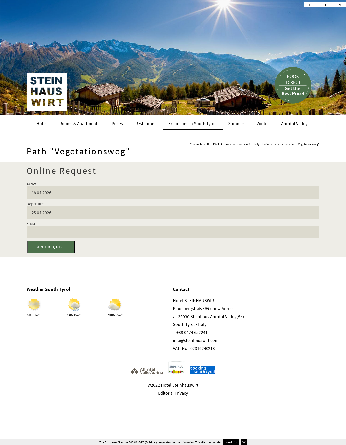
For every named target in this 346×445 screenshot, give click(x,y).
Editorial (166, 393)
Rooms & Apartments (79, 123)
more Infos (231, 442)
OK (244, 442)
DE (311, 4)
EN (339, 4)
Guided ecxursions (276, 144)
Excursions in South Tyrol (192, 123)
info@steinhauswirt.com (196, 340)
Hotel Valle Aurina (218, 144)
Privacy (181, 393)
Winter (263, 123)
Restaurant (145, 123)
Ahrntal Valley (294, 123)
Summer (236, 123)
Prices (117, 123)
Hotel (41, 123)
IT (325, 4)
